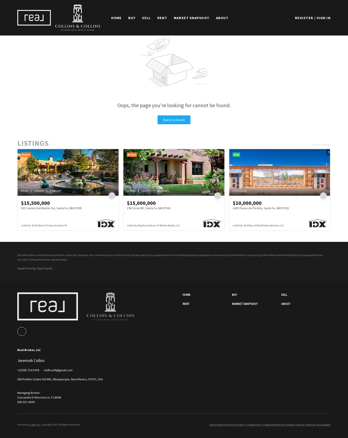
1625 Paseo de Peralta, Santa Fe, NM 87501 (261, 208)
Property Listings (295, 424)
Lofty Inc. (36, 424)
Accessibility (324, 424)
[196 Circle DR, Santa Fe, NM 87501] (173, 172)
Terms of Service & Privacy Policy (227, 424)
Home (116, 18)
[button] (34, 17)
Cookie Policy (254, 424)
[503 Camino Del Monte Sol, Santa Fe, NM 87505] (68, 172)
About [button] (222, 18)
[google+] (21, 331)
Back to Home (174, 120)
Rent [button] (162, 18)
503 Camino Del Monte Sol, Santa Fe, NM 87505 (51, 208)
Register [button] (304, 18)
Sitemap (310, 424)
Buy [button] (131, 18)
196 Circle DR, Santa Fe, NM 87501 (149, 208)
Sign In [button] (324, 18)
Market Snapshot (191, 18)
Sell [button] (146, 18)
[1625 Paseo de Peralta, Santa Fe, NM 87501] (279, 172)
